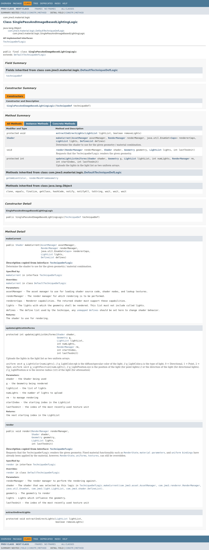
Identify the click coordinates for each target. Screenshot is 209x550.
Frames (39, 9)
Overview (6, 3)
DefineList (86, 141)
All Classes (67, 9)
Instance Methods (37, 123)
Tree (35, 3)
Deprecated (46, 3)
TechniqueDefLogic (14, 41)
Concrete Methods (64, 123)
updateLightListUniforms (71, 158)
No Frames (50, 9)
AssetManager (80, 138)
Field (23, 13)
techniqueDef (14, 76)
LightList (91, 133)
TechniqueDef (64, 106)
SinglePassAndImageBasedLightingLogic (31, 106)
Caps (173, 138)
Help (64, 3)
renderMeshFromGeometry (43, 178)
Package (17, 3)
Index (58, 3)
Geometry (129, 150)
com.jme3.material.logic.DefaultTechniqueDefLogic (36, 30)
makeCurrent (63, 138)
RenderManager (116, 138)
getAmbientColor (16, 178)
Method (42, 13)
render (60, 150)
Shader (11, 138)
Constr (32, 13)
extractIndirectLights (70, 133)
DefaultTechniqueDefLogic (30, 54)
